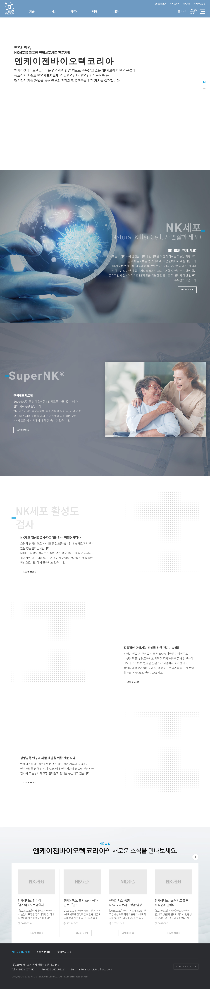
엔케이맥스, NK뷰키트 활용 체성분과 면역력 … (171, 902)
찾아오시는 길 (64, 952)
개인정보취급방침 (21, 952)
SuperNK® (160, 3)
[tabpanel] (105, 85)
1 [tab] (204, 81)
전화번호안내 (43, 952)
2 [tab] (204, 85)
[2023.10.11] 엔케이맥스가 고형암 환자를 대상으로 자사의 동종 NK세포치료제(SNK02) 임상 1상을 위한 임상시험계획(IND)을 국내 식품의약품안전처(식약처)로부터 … (127, 918)
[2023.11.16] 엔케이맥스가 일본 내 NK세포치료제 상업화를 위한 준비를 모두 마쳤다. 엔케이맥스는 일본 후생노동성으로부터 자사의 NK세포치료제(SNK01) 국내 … (82, 918)
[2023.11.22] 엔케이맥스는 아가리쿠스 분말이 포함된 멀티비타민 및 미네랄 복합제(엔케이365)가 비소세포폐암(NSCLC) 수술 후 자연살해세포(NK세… (36, 918)
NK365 (186, 3)
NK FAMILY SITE (183, 967)
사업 (75, 11)
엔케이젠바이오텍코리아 (13, 8)
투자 (96, 11)
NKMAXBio (199, 3)
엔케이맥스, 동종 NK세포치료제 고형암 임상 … (127, 902)
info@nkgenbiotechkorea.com (95, 969)
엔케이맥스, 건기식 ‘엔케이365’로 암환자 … (33, 902)
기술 (54, 11)
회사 (33, 11)
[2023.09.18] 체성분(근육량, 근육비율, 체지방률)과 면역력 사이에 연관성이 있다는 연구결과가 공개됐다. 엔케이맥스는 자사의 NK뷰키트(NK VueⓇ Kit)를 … (173, 918)
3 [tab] (204, 88)
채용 (138, 11)
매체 (117, 11)
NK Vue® (174, 3)
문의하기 (182, 11)
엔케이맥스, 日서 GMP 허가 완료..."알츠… (80, 902)
